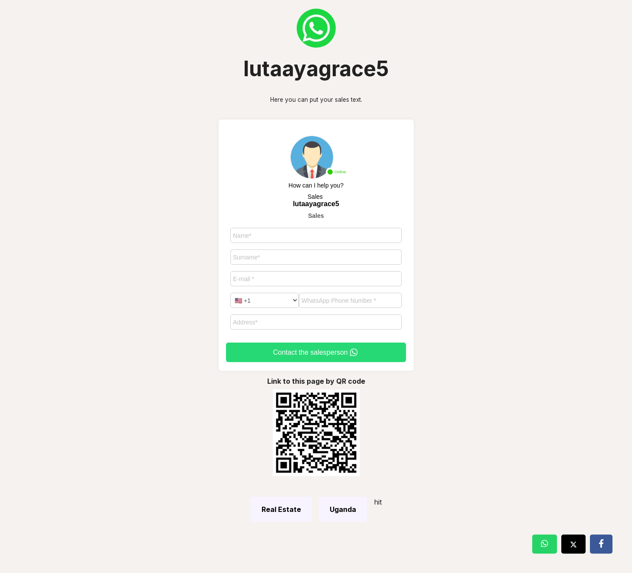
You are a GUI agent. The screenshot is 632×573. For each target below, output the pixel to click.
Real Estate (281, 509)
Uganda (343, 509)
